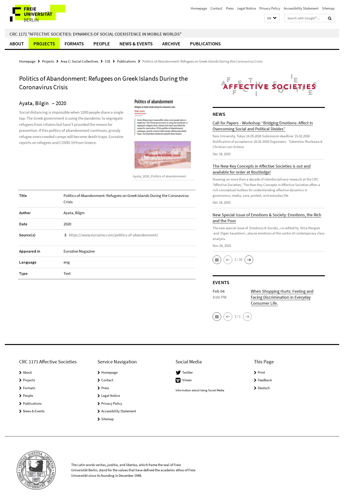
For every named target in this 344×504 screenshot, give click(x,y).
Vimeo (187, 380)
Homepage (199, 8)
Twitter (187, 372)
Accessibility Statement (301, 8)
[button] (272, 18)
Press (230, 8)
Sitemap (328, 8)
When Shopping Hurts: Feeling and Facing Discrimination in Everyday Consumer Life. (282, 297)
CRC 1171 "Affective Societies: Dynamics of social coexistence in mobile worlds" (96, 34)
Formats (74, 44)
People (101, 44)
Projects (44, 44)
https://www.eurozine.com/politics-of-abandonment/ (113, 235)
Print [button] (261, 372)
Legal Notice (246, 8)
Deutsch (264, 388)
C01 (107, 61)
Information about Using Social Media (200, 390)
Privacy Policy (269, 8)
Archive (171, 44)
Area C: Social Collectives (79, 61)
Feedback (265, 380)
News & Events (136, 44)
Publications (205, 44)
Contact (216, 8)
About (17, 44)
